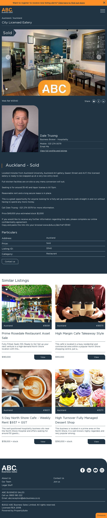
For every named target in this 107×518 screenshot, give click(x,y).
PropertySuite (21, 510)
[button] (8, 57)
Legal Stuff (7, 485)
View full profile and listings (53, 151)
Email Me (44, 146)
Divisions (101, 515)
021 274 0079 (54, 144)
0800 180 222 (15, 495)
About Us (6, 478)
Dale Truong (49, 135)
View (43, 357)
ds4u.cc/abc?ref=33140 (59, 225)
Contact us (10, 261)
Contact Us (59, 478)
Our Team (6, 482)
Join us (57, 482)
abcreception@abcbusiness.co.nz (24, 498)
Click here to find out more (71, 3)
